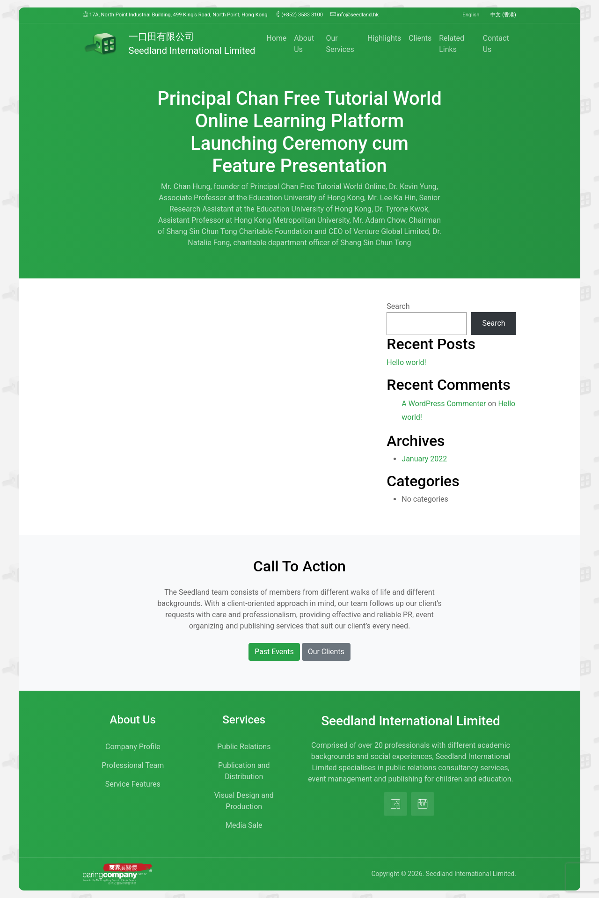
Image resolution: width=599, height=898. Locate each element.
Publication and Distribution (244, 771)
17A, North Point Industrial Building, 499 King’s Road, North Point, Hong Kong (175, 14)
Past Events (274, 651)
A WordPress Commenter (444, 403)
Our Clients (326, 651)
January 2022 (424, 458)
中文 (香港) (503, 15)
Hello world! (406, 362)
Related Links (451, 44)
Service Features (133, 784)
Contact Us (496, 44)
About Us (304, 44)
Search (398, 306)
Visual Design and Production (244, 801)
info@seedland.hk (354, 14)
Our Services (340, 44)
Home (276, 38)
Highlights (384, 38)
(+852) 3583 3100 (299, 14)
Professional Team (133, 765)
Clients (420, 38)
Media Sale (244, 825)
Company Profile (132, 746)
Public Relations (243, 746)
